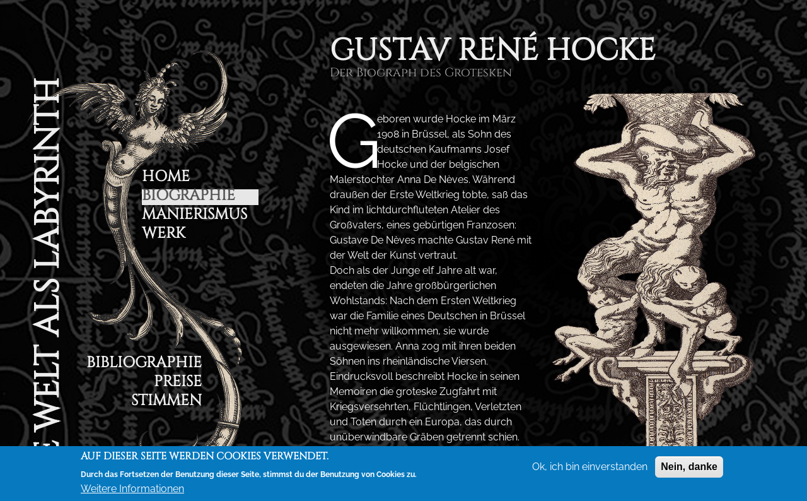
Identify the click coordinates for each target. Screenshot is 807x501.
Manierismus (194, 216)
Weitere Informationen (132, 489)
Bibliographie (144, 364)
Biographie (188, 197)
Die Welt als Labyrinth (47, 287)
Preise (178, 383)
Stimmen (166, 402)
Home (166, 178)
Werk (163, 235)
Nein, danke (689, 466)
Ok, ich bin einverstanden (589, 467)
